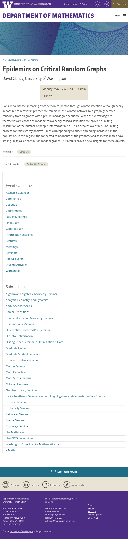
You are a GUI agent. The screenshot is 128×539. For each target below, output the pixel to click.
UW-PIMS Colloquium (19, 438)
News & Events (14, 59)
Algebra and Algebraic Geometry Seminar (31, 294)
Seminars (24, 151)
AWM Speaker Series (19, 306)
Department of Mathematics (48, 15)
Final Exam (12, 223)
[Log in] (97, 4)
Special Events (15, 259)
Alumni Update (95, 514)
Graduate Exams (16, 348)
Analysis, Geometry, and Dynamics (27, 300)
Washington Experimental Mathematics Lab (33, 444)
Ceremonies (13, 198)
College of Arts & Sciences (77, 4)
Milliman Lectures (17, 384)
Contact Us (93, 517)
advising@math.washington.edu (60, 521)
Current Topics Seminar (21, 324)
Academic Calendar (17, 193)
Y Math (10, 450)
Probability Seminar (36, 164)
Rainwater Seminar (18, 414)
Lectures (11, 241)
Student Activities (16, 265)
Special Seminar (16, 420)
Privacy (91, 505)
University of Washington (21, 531)
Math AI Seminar (16, 366)
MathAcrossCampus (18, 378)
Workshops (13, 271)
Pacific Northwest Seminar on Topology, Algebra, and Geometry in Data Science (55, 396)
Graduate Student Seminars (23, 354)
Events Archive (31, 59)
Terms (91, 508)
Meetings (12, 247)
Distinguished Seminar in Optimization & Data (34, 342)
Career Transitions (18, 312)
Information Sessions (19, 235)
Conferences (14, 211)
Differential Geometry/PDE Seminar (28, 330)
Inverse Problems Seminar (22, 360)
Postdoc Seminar (16, 402)
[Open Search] (106, 4)
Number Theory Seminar (21, 390)
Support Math (64, 472)
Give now (119, 4)
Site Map (92, 511)
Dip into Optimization (19, 336)
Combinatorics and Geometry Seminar (29, 318)
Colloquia (12, 204)
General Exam (14, 229)
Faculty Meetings (16, 217)
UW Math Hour (15, 432)
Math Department (17, 372)
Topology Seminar (17, 426)
